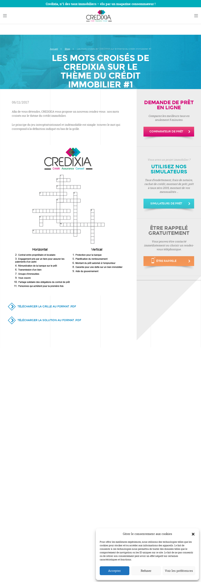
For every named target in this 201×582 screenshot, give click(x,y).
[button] (193, 534)
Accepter (114, 571)
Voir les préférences (179, 571)
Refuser (146, 571)
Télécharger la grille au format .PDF (46, 306)
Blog (67, 48)
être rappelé (164, 260)
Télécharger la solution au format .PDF (49, 320)
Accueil (54, 48)
